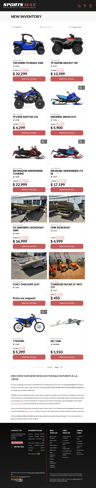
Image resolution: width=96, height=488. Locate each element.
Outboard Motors (52, 455)
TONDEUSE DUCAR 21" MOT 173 (67, 286)
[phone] (79, 5)
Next (58, 367)
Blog (78, 439)
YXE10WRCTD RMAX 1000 (28, 63)
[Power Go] (28, 480)
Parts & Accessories (80, 453)
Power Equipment (53, 462)
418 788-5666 (17, 447)
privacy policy (76, 479)
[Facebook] (38, 454)
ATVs (51, 443)
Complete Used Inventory (67, 437)
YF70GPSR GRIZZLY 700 (64, 63)
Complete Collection (52, 466)
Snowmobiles (53, 447)
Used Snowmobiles (66, 447)
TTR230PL (19, 341)
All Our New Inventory (53, 437)
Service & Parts (79, 446)
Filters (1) (16, 27)
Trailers (52, 459)
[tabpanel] (36, 442)
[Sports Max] (20, 5)
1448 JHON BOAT (60, 227)
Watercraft (53, 450)
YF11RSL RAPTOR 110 (25, 116)
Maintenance (80, 450)
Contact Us (80, 436)
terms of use (53, 480)
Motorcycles (53, 440)
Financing (65, 457)
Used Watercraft (67, 451)
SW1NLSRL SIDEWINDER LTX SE (67, 172)
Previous (39, 367)
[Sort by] (77, 27)
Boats (51, 452)
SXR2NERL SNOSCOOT (63, 116)
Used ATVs (65, 440)
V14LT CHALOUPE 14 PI (26, 284)
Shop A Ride (22, 476)
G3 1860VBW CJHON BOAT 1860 (28, 229)
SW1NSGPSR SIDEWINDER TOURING (28, 172)
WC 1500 (56, 341)
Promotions (80, 443)
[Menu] (90, 6)
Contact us (31, 411)
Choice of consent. (62, 480)
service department (17, 403)
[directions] (85, 5)
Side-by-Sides (53, 445)
